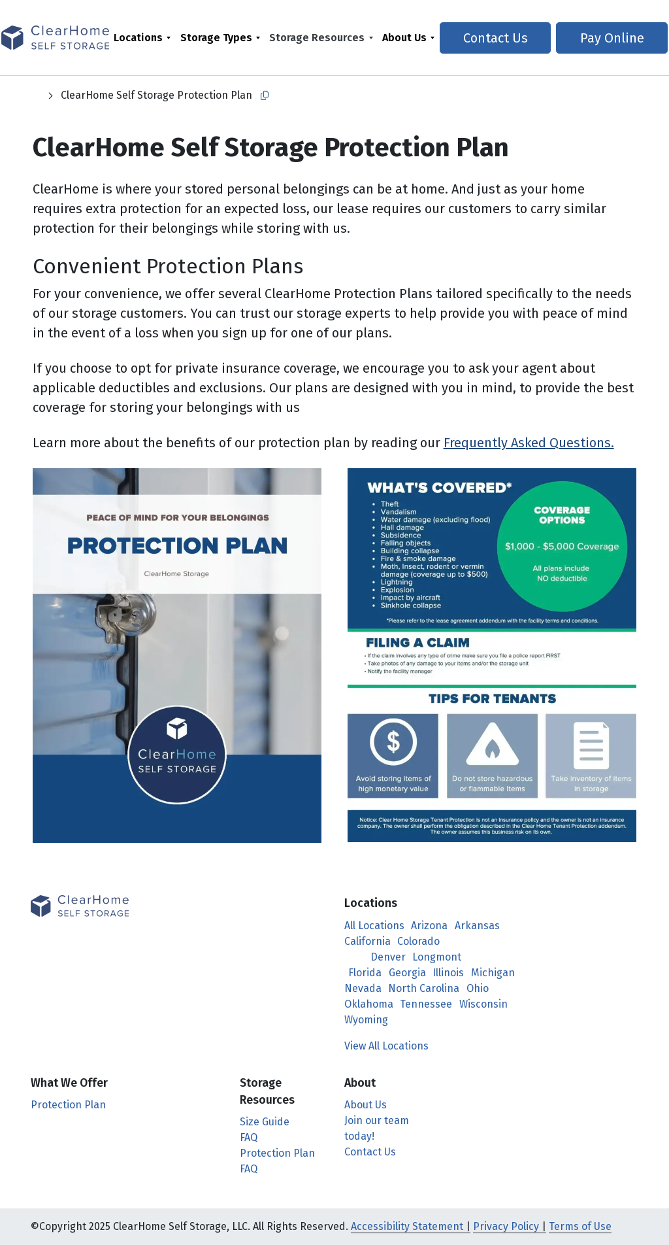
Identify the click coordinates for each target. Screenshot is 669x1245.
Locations (140, 37)
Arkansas (477, 925)
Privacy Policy (506, 1226)
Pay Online (606, 38)
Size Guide (264, 1122)
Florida (365, 972)
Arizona (429, 925)
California (367, 941)
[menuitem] (144, 37)
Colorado (418, 941)
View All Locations (393, 1046)
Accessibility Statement (407, 1226)
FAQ (248, 1137)
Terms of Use (580, 1226)
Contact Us (495, 38)
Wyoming (366, 1020)
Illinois (448, 972)
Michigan (493, 972)
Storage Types (218, 37)
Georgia (407, 972)
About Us (407, 37)
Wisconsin (483, 1004)
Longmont (436, 957)
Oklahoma (368, 1004)
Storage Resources (319, 37)
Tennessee (426, 1004)
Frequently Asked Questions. (529, 443)
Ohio (477, 988)
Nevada (363, 988)
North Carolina (423, 988)
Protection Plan (68, 1105)
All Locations (374, 925)
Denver (388, 957)
